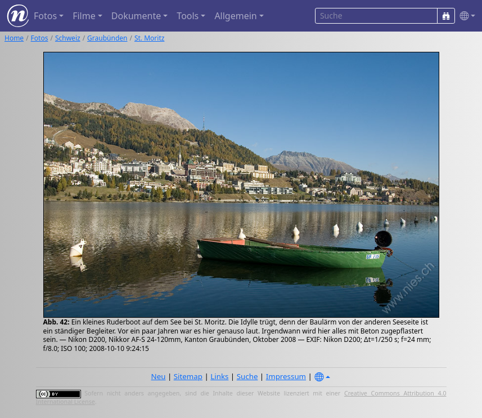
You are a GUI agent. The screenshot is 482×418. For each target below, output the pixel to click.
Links (219, 376)
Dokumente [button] (136, 16)
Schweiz (67, 38)
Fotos (39, 38)
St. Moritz (149, 38)
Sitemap (188, 376)
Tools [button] (188, 16)
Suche (247, 376)
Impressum (286, 376)
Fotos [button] (45, 16)
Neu (158, 376)
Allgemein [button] (235, 16)
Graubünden (107, 38)
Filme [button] (84, 16)
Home (14, 38)
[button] (465, 16)
